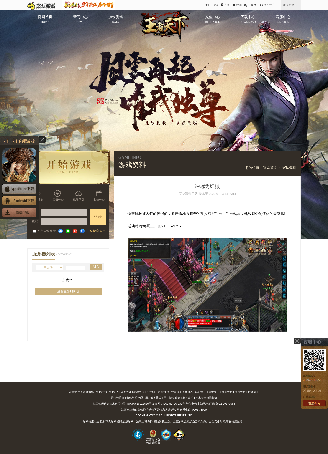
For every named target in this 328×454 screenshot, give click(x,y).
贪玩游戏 (88, 391)
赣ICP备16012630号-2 (140, 403)
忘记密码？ (98, 231)
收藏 (239, 5)
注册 (207, 5)
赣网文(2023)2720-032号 (170, 403)
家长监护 (187, 397)
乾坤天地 (138, 391)
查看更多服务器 (68, 291)
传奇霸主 (253, 391)
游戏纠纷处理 (134, 397)
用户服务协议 (153, 397)
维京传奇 (227, 391)
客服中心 (269, 5)
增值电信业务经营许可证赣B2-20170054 (210, 403)
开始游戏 (68, 168)
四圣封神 (163, 391)
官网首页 (270, 168)
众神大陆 (125, 391)
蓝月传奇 (240, 391)
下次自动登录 (44, 231)
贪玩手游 (101, 391)
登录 (216, 5)
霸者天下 (213, 391)
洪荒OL (151, 391)
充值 (227, 5)
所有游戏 (288, 5)
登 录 (98, 217)
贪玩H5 (113, 391)
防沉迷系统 (117, 397)
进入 (96, 267)
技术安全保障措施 (206, 397)
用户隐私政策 (172, 397)
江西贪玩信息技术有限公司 (109, 403)
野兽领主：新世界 (182, 391)
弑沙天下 (200, 391)
